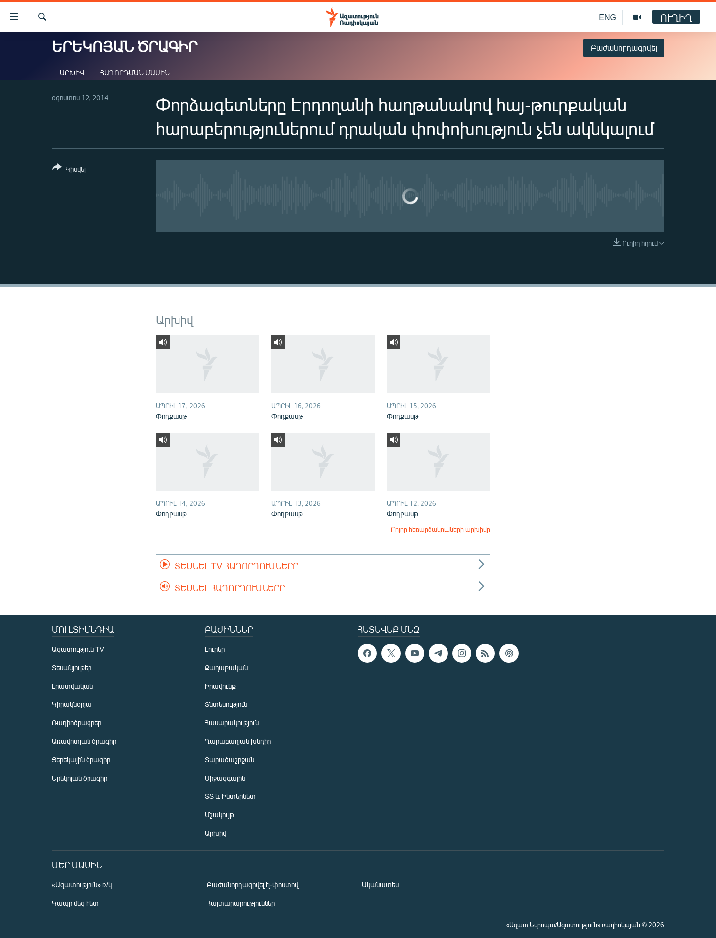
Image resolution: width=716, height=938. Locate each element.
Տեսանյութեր (71, 667)
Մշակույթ (219, 814)
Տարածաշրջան (229, 759)
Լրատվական (72, 686)
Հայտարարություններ (241, 903)
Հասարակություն (232, 722)
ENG (607, 17)
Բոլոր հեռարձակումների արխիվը (440, 529)
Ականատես (380, 884)
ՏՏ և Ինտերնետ (230, 796)
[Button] (69, 170)
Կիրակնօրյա (71, 704)
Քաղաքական (226, 667)
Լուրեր (215, 649)
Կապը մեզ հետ (75, 903)
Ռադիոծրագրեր (76, 722)
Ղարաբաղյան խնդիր (238, 741)
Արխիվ (72, 72)
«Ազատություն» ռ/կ (82, 884)
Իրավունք (220, 686)
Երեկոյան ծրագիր (79, 778)
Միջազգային (225, 778)
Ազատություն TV (78, 649)
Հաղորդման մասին (135, 72)
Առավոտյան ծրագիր (84, 741)
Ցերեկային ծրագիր (81, 759)
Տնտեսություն (226, 704)
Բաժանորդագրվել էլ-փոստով (252, 884)
